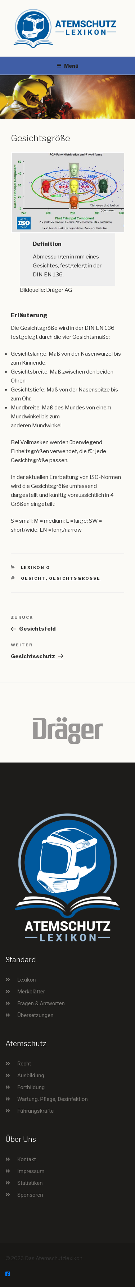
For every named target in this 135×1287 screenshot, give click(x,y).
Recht (24, 1063)
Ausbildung (30, 1075)
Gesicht (33, 578)
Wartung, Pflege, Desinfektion (52, 1099)
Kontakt (26, 1159)
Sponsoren (30, 1195)
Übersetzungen (35, 1015)
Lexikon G (36, 567)
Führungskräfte (35, 1111)
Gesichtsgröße (75, 578)
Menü (67, 66)
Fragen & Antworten (41, 1003)
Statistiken (30, 1183)
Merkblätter (31, 991)
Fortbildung (31, 1087)
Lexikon (26, 980)
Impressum (30, 1171)
